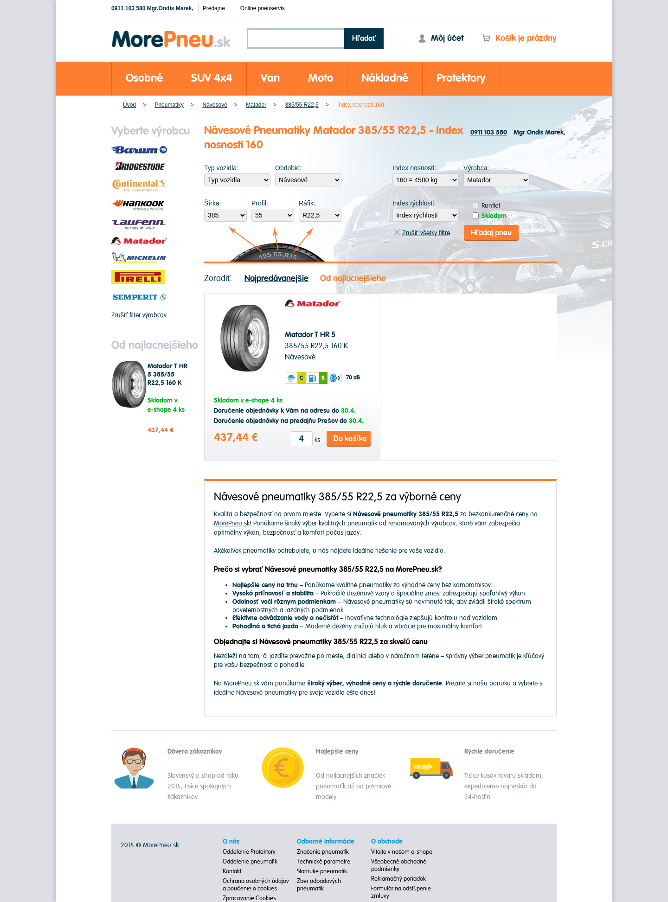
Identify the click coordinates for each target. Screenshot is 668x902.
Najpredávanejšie (276, 278)
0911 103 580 (128, 8)
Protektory (461, 78)
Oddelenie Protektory (249, 852)
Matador (256, 105)
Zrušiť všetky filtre (422, 233)
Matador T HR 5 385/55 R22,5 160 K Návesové (167, 379)
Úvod (129, 105)
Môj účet (440, 38)
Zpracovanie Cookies (249, 898)
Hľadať (364, 38)
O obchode (387, 842)
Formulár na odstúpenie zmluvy (401, 892)
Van (270, 78)
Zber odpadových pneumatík (319, 884)
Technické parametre (323, 861)
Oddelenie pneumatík (250, 861)
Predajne (214, 8)
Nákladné (384, 78)
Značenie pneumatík (323, 852)
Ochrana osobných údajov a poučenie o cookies (256, 884)
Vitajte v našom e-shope (402, 852)
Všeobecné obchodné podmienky (399, 865)
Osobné (144, 78)
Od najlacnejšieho (353, 278)
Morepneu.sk (171, 32)
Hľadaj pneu (491, 232)
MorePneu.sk (232, 523)
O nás (231, 842)
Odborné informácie (325, 842)
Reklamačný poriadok (398, 879)
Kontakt (232, 871)
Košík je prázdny (519, 38)
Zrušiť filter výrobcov (139, 315)
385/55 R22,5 (302, 105)
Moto (320, 78)
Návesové (214, 105)
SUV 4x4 (211, 78)
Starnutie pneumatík (322, 871)
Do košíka (350, 438)
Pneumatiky (169, 105)
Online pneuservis (262, 8)
